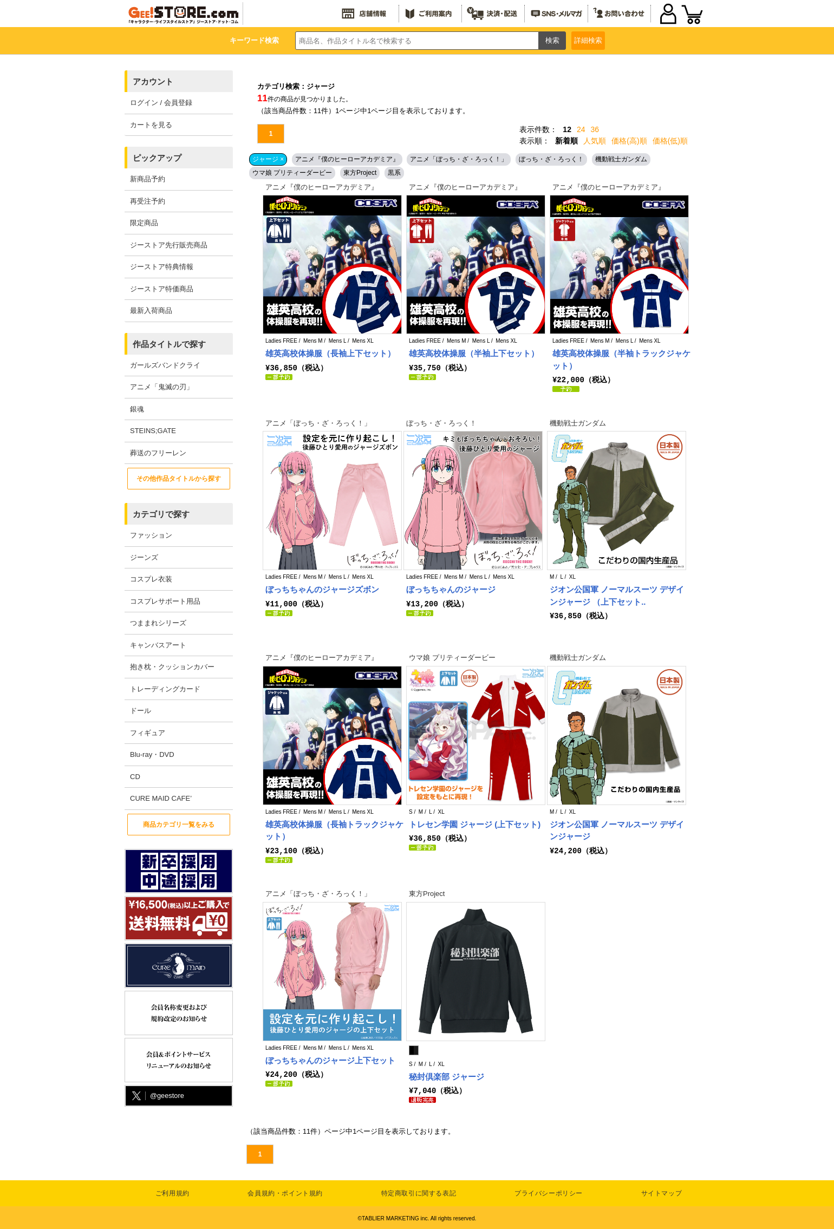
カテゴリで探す (161, 514)
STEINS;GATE (153, 431)
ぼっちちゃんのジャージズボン (322, 588)
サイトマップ (661, 1191)
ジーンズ (144, 557)
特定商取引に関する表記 (419, 1191)
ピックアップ (157, 157)
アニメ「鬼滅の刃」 (161, 387)
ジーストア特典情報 (161, 267)
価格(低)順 (670, 140)
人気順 (594, 140)
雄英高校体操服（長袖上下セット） (330, 353)
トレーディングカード (165, 689)
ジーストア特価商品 (161, 289)
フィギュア (147, 733)
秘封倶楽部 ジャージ (446, 1075)
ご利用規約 (172, 1191)
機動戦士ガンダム (621, 159)
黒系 (394, 172)
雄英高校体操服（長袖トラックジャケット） (334, 830)
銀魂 (137, 409)
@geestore (157, 1096)
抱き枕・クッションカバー (172, 667)
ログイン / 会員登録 (161, 103)
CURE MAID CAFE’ (161, 798)
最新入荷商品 (151, 310)
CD (135, 777)
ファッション (151, 535)
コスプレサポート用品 (165, 601)
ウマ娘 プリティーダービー (292, 172)
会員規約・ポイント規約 (285, 1191)
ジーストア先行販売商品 (168, 245)
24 (581, 129)
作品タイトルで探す (169, 344)
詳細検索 (588, 40)
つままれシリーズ (158, 623)
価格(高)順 (629, 140)
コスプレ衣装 (151, 579)
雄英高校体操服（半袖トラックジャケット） (621, 359)
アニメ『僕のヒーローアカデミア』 (347, 159)
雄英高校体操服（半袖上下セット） (474, 353)
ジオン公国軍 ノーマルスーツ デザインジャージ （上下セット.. (617, 595)
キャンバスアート (158, 645)
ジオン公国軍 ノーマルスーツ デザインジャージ (617, 830)
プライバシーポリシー (548, 1191)
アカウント (153, 81)
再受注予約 (147, 201)
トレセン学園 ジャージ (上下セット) (474, 823)
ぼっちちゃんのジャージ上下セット (330, 1059)
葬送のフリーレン (158, 453)
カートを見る (151, 125)
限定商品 (144, 223)
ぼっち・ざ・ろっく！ (551, 159)
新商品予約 (147, 179)
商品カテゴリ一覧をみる (178, 824)
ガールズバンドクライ (165, 365)
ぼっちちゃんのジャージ (451, 588)
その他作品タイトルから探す (178, 478)
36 (595, 129)
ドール (140, 711)
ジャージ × (268, 159)
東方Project (359, 172)
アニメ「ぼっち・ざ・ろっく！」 (458, 159)
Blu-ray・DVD (152, 754)
